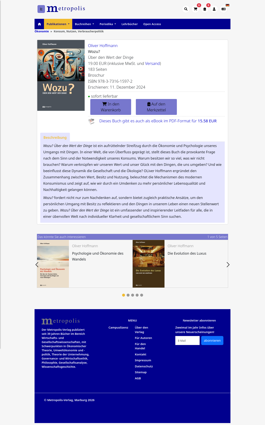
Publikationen (57, 24)
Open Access (152, 24)
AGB (138, 378)
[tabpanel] (84, 264)
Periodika (107, 24)
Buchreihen (83, 24)
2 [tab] (128, 295)
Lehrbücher (130, 24)
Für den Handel (140, 346)
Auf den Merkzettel (156, 107)
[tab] (55, 137)
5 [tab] (141, 295)
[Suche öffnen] (186, 9)
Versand (152, 63)
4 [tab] (137, 295)
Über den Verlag (141, 329)
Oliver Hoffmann (103, 45)
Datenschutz (144, 366)
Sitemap (141, 372)
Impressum (143, 360)
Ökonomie (42, 31)
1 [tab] (123, 295)
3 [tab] (132, 295)
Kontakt (140, 354)
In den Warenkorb (111, 107)
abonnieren (212, 340)
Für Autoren (143, 338)
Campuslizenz (118, 327)
